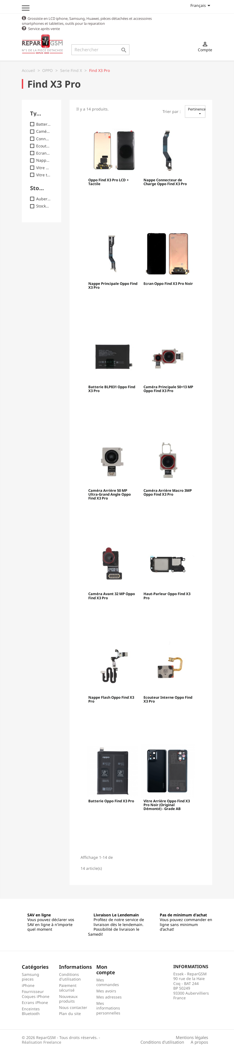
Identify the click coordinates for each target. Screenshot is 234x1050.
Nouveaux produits (68, 999)
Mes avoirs (106, 990)
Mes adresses (109, 996)
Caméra (43, 131)
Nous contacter (73, 1007)
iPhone (28, 985)
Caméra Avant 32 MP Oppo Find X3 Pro (111, 596)
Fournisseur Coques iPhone (35, 994)
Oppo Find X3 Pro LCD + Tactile (108, 182)
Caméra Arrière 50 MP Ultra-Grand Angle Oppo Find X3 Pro (109, 494)
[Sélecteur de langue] (201, 5)
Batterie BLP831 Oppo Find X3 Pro (111, 389)
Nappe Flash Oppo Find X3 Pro (111, 699)
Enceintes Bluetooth (31, 1011)
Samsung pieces (30, 976)
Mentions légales (192, 1037)
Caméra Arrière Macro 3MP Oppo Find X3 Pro (167, 492)
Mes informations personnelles (108, 1007)
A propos (199, 1041)
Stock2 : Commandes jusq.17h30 (43, 205)
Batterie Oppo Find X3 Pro (111, 801)
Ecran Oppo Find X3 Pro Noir (168, 283)
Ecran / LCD (43, 152)
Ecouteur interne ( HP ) (43, 145)
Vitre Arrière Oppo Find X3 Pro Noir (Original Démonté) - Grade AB (166, 805)
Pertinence (196, 111)
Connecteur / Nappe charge (43, 138)
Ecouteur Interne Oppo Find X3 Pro (167, 699)
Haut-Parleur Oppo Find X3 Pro (166, 596)
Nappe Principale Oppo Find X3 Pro (112, 285)
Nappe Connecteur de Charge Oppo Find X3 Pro (165, 182)
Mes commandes (107, 982)
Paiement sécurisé (67, 987)
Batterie (43, 124)
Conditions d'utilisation (70, 976)
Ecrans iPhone (35, 1002)
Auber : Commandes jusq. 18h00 (43, 198)
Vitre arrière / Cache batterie (43, 167)
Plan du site (70, 1013)
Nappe (43, 160)
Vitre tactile (43, 174)
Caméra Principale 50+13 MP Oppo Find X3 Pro (168, 389)
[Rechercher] (100, 49)
